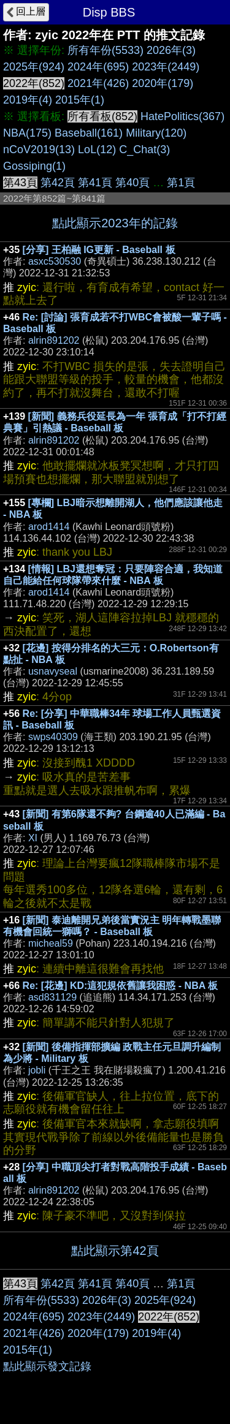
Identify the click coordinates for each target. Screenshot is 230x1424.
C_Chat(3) (144, 149)
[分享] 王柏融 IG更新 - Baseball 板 (99, 249)
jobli (36, 1070)
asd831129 (52, 997)
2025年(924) (33, 67)
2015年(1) (79, 100)
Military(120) (156, 133)
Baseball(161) (89, 133)
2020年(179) (162, 83)
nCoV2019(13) (39, 149)
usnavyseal (52, 671)
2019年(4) (27, 100)
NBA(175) (27, 133)
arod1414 (49, 526)
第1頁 (181, 182)
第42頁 (57, 182)
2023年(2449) (165, 67)
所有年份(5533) (105, 50)
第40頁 (132, 182)
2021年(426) (98, 83)
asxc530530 (54, 261)
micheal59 (50, 943)
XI (32, 838)
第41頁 (95, 182)
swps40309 (53, 737)
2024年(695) (98, 67)
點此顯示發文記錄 (47, 1366)
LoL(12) (97, 149)
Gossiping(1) (34, 166)
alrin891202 (54, 340)
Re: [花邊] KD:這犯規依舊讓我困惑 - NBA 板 (120, 985)
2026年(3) (171, 50)
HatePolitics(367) (182, 116)
